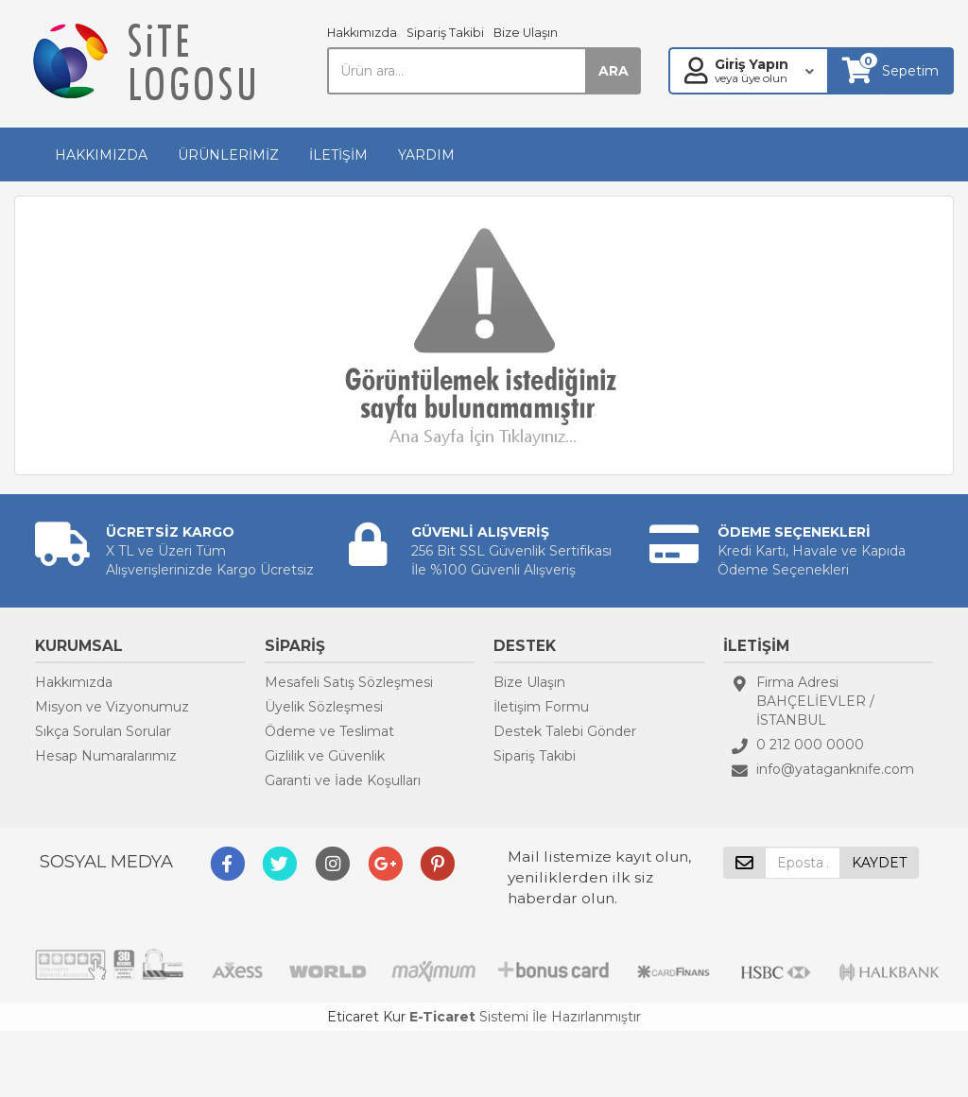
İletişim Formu (541, 706)
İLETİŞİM (338, 154)
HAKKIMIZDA (101, 154)
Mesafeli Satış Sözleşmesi (349, 682)
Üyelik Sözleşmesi (324, 706)
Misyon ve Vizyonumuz (112, 706)
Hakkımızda (362, 33)
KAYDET (879, 862)
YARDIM (426, 154)
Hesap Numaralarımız (106, 755)
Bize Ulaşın (525, 33)
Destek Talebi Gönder (564, 731)
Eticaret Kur (366, 1016)
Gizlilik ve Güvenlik (325, 755)
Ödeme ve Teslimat (329, 731)
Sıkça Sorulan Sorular (103, 731)
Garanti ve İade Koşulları (343, 780)
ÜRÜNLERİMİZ (228, 154)
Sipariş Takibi (445, 33)
